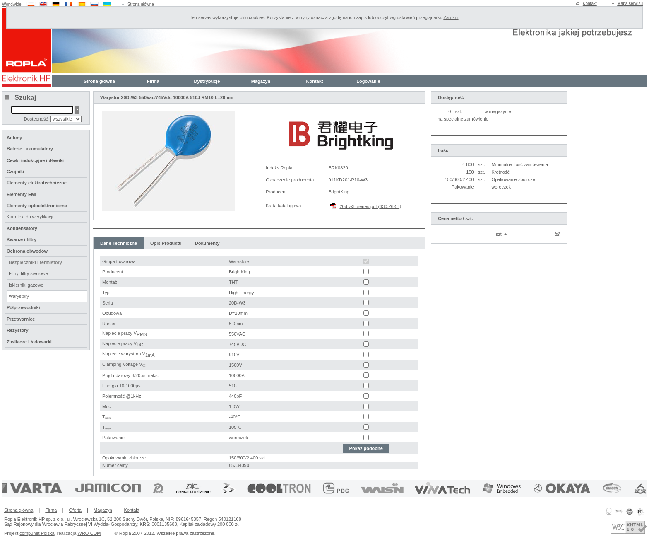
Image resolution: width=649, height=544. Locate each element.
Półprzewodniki (23, 307)
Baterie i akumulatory (30, 148)
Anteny (14, 137)
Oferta (75, 510)
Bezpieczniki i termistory (35, 262)
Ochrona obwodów (27, 251)
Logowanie (368, 81)
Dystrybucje (207, 81)
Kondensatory (22, 228)
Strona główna (140, 4)
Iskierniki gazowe (26, 285)
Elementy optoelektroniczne (37, 205)
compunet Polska (36, 533)
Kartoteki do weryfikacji (30, 216)
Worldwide (12, 4)
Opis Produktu (166, 243)
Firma (153, 81)
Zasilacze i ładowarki (29, 341)
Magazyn (260, 81)
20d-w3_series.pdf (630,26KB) (370, 206)
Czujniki (15, 171)
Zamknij (451, 17)
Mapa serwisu (630, 3)
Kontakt (590, 3)
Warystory (19, 296)
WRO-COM (89, 533)
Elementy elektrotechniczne (37, 182)
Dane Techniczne (118, 243)
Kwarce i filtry (21, 239)
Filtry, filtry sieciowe (28, 273)
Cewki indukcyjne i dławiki (35, 160)
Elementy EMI (21, 194)
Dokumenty (207, 243)
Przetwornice (21, 319)
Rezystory (18, 330)
